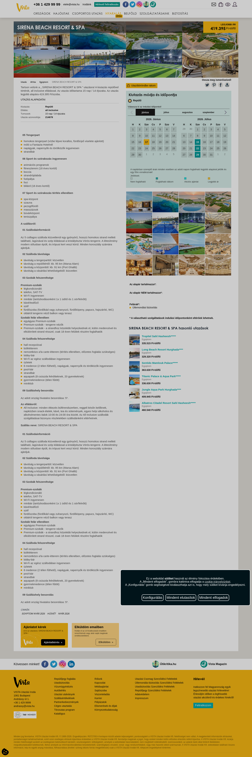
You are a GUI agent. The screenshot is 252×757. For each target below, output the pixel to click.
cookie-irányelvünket (217, 581)
